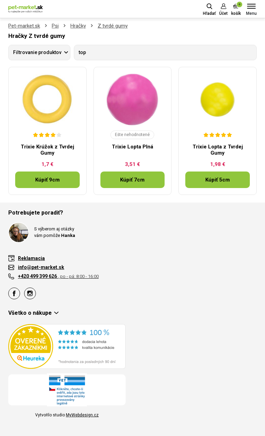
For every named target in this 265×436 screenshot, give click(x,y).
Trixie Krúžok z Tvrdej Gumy (47, 150)
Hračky (78, 26)
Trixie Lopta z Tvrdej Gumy (218, 150)
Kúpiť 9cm (47, 180)
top (82, 52)
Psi (55, 26)
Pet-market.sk (24, 26)
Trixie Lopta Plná (132, 147)
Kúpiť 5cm (217, 180)
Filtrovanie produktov (37, 52)
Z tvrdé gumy (113, 26)
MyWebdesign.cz (82, 415)
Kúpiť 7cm (132, 180)
